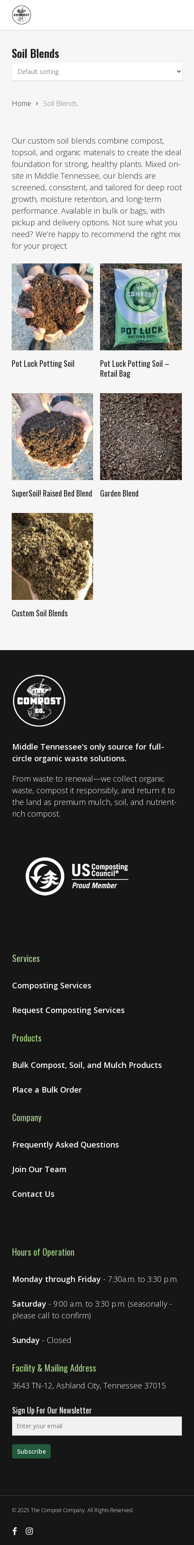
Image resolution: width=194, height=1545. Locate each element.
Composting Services (51, 985)
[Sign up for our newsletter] (31, 1451)
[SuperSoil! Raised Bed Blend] (52, 436)
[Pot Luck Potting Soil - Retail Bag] (140, 306)
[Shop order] (97, 71)
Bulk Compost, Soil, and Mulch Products (87, 1065)
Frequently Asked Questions (65, 1144)
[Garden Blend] (140, 436)
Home (21, 103)
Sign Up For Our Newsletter (52, 1410)
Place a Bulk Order (47, 1089)
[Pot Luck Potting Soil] (52, 306)
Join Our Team (39, 1169)
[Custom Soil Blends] (52, 556)
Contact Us (33, 1194)
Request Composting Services (68, 1010)
